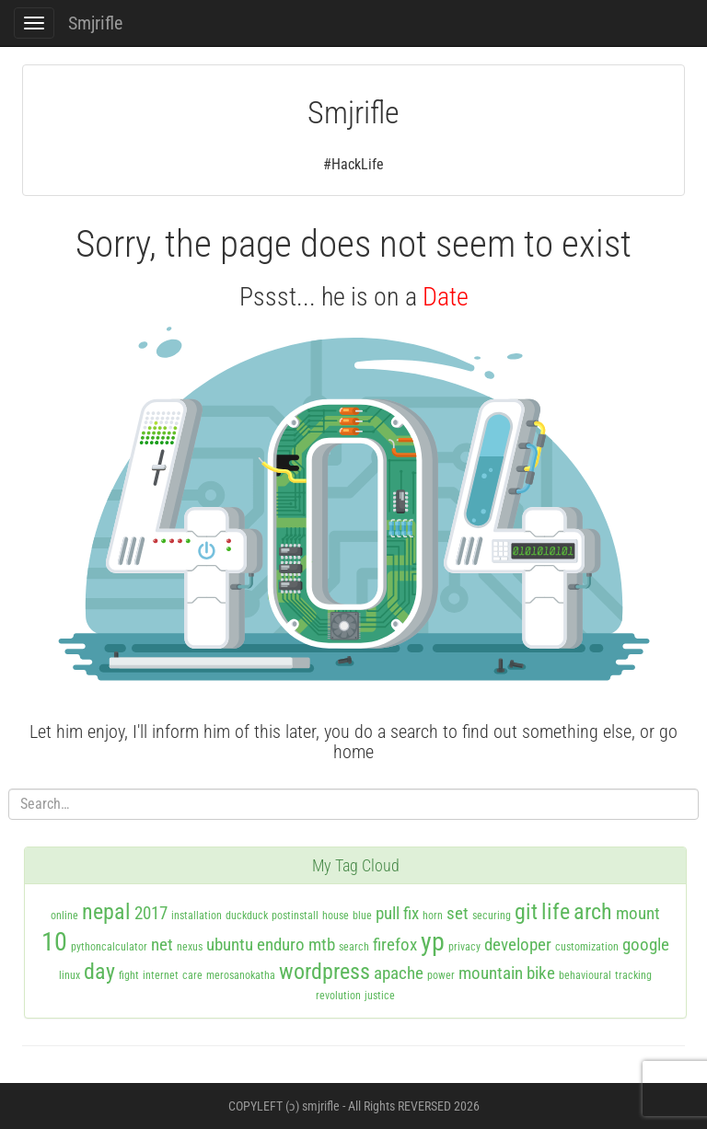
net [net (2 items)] (162, 944)
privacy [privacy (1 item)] (464, 946)
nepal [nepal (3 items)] (106, 912)
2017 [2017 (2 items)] (151, 913)
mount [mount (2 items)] (638, 913)
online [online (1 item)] (64, 915)
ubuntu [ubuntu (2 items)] (229, 944)
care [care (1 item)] (192, 975)
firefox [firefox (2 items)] (395, 944)
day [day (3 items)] (99, 972)
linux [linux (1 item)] (69, 975)
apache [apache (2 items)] (398, 973)
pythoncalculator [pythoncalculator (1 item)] (109, 946)
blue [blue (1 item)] (362, 915)
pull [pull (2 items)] (388, 913)
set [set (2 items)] (457, 913)
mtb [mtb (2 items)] (321, 944)
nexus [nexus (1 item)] (190, 946)
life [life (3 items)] (555, 912)
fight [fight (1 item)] (129, 975)
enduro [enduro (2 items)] (281, 944)
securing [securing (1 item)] (491, 915)
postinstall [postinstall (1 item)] (295, 915)
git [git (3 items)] (526, 912)
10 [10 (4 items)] (54, 942)
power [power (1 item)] (441, 975)
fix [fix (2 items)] (411, 913)
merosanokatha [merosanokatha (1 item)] (240, 975)
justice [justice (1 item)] (380, 995)
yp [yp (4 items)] (433, 942)
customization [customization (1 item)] (587, 946)
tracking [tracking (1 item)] (633, 975)
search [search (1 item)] (354, 946)
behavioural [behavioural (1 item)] (585, 975)
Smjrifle (95, 23)
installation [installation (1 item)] (196, 915)
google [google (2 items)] (645, 944)
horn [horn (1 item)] (433, 915)
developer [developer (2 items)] (517, 944)
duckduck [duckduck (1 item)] (247, 915)
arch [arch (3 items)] (593, 912)
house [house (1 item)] (335, 915)
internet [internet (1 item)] (161, 975)
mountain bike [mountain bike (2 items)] (506, 973)
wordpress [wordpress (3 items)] (324, 972)
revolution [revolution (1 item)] (338, 995)
